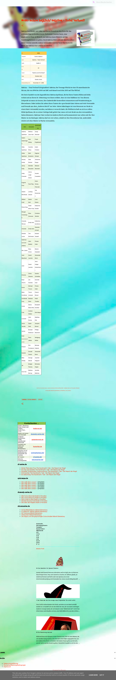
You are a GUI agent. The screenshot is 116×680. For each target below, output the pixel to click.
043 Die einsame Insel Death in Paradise (34, 501)
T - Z (37, 544)
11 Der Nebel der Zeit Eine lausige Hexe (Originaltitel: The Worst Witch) (55, 600)
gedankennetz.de (37, 439)
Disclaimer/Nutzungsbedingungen (15, 665)
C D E (38, 534)
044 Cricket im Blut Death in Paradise (33, 499)
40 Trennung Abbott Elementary (31, 513)
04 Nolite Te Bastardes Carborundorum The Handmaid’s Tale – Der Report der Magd (49, 471)
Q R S (38, 542)
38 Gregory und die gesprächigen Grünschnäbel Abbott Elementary (43, 516)
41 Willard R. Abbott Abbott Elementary (34, 511)
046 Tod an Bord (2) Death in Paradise (33, 496)
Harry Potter (40, 529)
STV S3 (40, 399)
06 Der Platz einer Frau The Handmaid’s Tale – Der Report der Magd (43, 468)
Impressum (7, 667)
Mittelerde (39, 530)
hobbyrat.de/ (37, 428)
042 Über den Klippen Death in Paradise (34, 502)
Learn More (93, 675)
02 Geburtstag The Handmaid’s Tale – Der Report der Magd (40, 474)
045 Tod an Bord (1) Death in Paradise (33, 497)
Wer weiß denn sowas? (28, 482)
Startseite (39, 524)
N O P (38, 541)
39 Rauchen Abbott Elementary (31, 515)
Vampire (39, 527)
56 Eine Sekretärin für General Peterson (47, 568)
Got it (102, 675)
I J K (37, 537)
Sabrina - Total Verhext (29, 399)
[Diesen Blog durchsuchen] (105, 2)
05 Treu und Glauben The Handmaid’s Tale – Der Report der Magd (43, 469)
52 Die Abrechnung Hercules (44, 632)
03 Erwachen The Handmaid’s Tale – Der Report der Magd (40, 473)
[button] (22, 25)
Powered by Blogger (58, 670)
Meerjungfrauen (41, 525)
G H (37, 536)
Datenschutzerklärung (11, 663)
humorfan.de (37, 446)
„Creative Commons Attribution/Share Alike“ (55, 388)
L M (37, 539)
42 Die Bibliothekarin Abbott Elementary (34, 510)
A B (37, 532)
